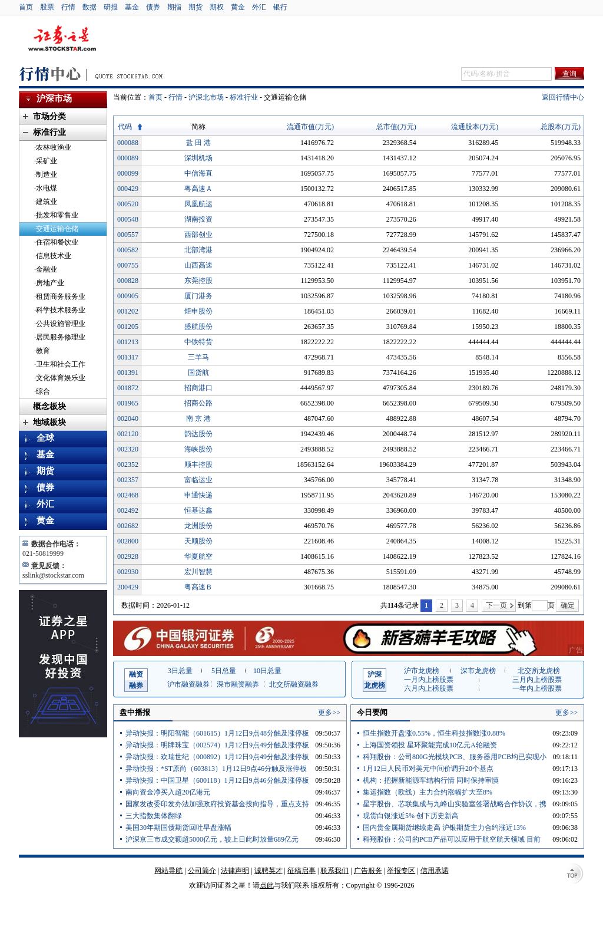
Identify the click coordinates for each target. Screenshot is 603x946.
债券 (153, 7)
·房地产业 (49, 283)
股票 (47, 7)
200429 (127, 587)
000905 (127, 296)
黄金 (238, 7)
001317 (127, 357)
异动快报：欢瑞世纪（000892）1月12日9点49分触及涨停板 (217, 757)
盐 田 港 (198, 143)
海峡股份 (198, 449)
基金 (132, 7)
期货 (195, 7)
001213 (127, 342)
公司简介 (202, 870)
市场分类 (49, 116)
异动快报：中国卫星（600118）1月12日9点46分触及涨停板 (217, 780)
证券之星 (62, 39)
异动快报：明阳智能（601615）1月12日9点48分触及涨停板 (217, 733)
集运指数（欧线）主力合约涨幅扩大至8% (427, 792)
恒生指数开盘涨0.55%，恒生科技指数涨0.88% (434, 733)
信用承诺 (434, 870)
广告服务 (368, 870)
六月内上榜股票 (428, 688)
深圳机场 (198, 158)
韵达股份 (198, 434)
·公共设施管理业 (59, 323)
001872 (127, 388)
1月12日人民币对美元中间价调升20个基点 (428, 768)
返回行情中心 (563, 97)
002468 (127, 495)
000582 (127, 250)
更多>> (329, 712)
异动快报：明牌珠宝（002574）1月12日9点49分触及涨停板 (217, 745)
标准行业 (244, 97)
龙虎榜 (374, 679)
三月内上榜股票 (537, 679)
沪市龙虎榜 (421, 671)
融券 (136, 679)
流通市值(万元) (310, 127)
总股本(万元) (561, 127)
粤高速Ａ (198, 188)
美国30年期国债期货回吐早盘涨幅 (178, 827)
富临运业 (198, 480)
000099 (127, 173)
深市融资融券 (238, 684)
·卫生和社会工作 (59, 364)
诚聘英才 (268, 870)
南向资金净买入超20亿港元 (167, 792)
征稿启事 (301, 870)
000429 (127, 188)
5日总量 (223, 671)
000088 (127, 143)
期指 (174, 7)
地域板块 (49, 422)
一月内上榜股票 (428, 679)
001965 (127, 403)
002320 (127, 449)
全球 (45, 438)
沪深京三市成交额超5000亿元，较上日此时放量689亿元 (212, 839)
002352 (127, 464)
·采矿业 (45, 161)
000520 (127, 204)
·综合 (42, 391)
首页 (26, 7)
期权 (217, 7)
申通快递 (198, 495)
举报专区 (401, 870)
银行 (280, 7)
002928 (127, 556)
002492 (127, 510)
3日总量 (180, 671)
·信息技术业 (52, 256)
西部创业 (198, 234)
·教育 (42, 351)
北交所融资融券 (294, 684)
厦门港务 (198, 296)
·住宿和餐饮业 (56, 242)
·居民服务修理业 (59, 337)
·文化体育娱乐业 (59, 378)
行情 (68, 7)
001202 (127, 311)
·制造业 (45, 174)
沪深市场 (54, 98)
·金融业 (45, 269)
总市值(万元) (396, 127)
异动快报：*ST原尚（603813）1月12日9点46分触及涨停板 (216, 768)
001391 (127, 372)
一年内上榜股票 (537, 688)
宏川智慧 (198, 572)
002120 (127, 434)
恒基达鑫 (198, 510)
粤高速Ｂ (198, 587)
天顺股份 (198, 541)
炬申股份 (198, 311)
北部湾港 (198, 250)
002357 (127, 480)
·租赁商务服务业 (59, 296)
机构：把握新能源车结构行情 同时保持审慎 (431, 780)
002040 (127, 418)
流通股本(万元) (474, 127)
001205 (127, 326)
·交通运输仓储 (56, 229)
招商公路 (198, 403)
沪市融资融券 (188, 684)
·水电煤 (45, 188)
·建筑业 (45, 201)
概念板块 (49, 406)
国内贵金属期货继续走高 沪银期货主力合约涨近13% (444, 827)
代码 (125, 127)
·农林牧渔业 (52, 147)
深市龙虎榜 (478, 671)
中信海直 (198, 173)
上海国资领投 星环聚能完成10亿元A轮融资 (430, 745)
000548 (127, 219)
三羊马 (198, 357)
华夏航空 (198, 556)
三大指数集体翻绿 (153, 816)
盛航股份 (198, 326)
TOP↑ (573, 874)
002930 (127, 572)
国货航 (198, 372)
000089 (127, 158)
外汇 (259, 7)
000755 (127, 265)
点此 (267, 885)
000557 (127, 234)
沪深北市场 (206, 97)
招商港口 (198, 388)
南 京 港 (198, 418)
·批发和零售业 (56, 215)
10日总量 (267, 671)
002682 (127, 526)
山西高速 (198, 265)
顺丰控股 (198, 464)
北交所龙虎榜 (539, 671)
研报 (111, 7)
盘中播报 (135, 712)
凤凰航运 (198, 204)
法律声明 (235, 870)
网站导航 (168, 870)
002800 (127, 541)
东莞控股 (198, 280)
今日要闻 (372, 712)
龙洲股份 (198, 526)
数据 (89, 7)
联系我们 (334, 870)
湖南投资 (198, 219)
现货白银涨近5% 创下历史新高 (411, 816)
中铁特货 (198, 342)
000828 (127, 280)
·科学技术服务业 (59, 310)
